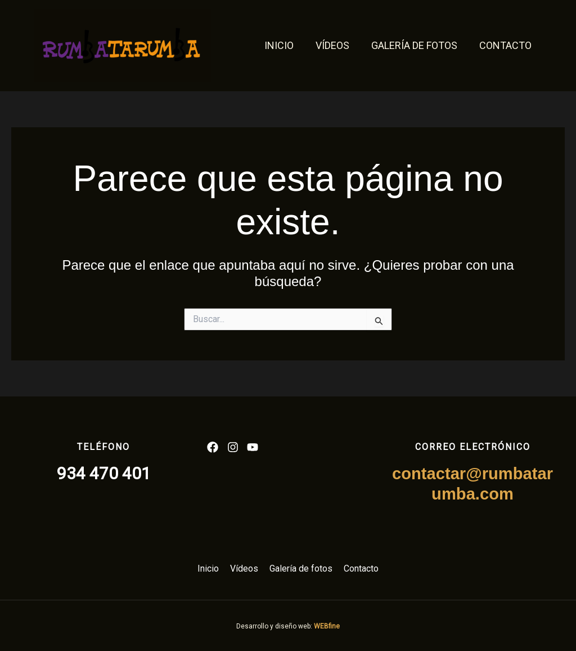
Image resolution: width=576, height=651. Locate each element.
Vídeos (336, 45)
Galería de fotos (417, 45)
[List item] (212, 447)
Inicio (284, 45)
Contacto (506, 45)
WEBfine (327, 626)
